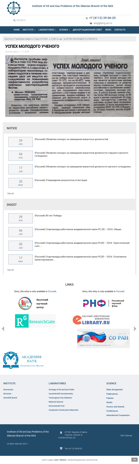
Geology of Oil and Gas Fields (61, 389)
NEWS (108, 29)
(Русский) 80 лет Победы (48, 215)
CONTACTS (119, 29)
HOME (17, 29)
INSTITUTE (29, 29)
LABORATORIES (47, 29)
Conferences (112, 411)
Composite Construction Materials (63, 410)
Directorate (8, 389)
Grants (109, 402)
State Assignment (114, 389)
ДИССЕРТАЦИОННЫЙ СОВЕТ (87, 29)
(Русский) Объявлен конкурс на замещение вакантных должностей (71, 139)
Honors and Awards (115, 406)
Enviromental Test (56, 406)
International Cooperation (118, 415)
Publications (112, 394)
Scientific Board (10, 398)
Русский (52, 291)
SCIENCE (64, 29)
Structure (7, 394)
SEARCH (19, 20)
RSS (122, 435)
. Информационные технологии (75, 460)
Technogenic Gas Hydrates (60, 398)
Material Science (56, 402)
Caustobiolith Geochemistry (61, 394)
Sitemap (128, 435)
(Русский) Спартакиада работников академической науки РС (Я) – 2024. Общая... (79, 229)
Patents (109, 398)
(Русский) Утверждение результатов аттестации (61, 180)
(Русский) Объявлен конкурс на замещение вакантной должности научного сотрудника (83, 166)
